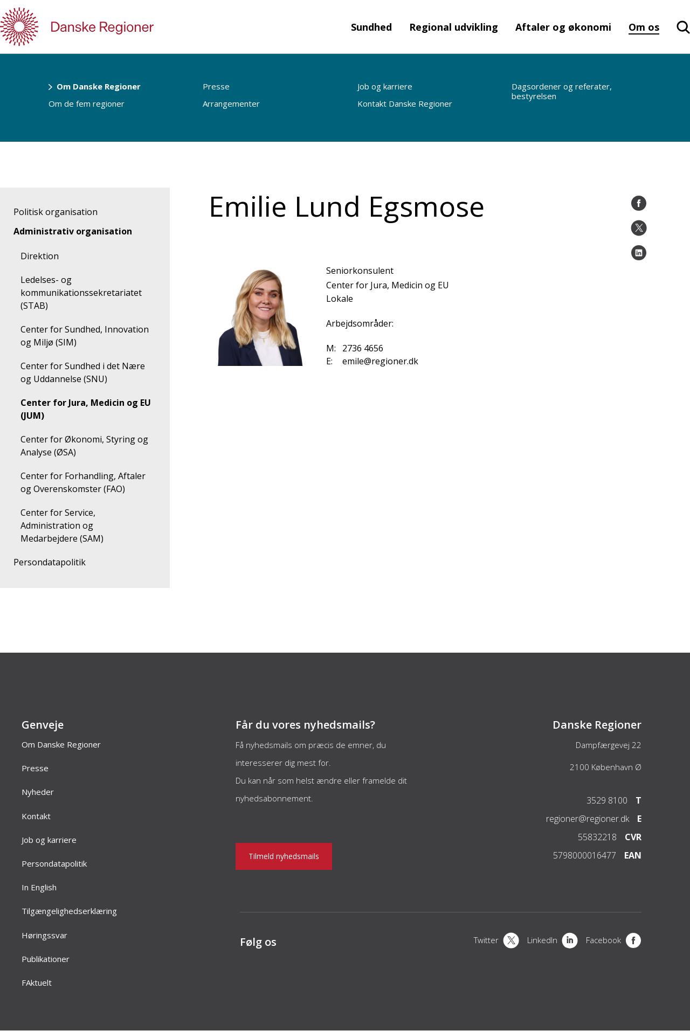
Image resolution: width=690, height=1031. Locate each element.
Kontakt (36, 816)
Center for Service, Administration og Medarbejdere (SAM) (62, 525)
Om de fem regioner (87, 103)
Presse (216, 86)
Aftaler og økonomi (563, 26)
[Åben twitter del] (639, 228)
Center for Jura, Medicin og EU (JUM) (85, 409)
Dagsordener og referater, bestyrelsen (562, 91)
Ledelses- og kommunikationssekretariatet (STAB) (81, 293)
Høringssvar (44, 935)
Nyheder (38, 791)
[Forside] (108, 26)
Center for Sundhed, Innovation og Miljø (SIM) (84, 335)
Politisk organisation (55, 212)
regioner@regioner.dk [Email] (587, 819)
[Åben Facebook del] (639, 203)
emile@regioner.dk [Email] (380, 361)
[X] (496, 942)
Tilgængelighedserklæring (69, 910)
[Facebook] (613, 942)
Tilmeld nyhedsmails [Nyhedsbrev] (284, 856)
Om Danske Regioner (99, 86)
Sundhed (371, 26)
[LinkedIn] (552, 942)
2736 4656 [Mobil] (362, 348)
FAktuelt (37, 982)
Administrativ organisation (72, 231)
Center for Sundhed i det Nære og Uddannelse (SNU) (82, 372)
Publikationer (46, 958)
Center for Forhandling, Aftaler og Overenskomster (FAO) (83, 482)
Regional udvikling (453, 26)
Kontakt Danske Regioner (404, 103)
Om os (644, 26)
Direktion (39, 256)
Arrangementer (231, 103)
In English (39, 887)
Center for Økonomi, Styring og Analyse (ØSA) (84, 445)
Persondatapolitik (49, 562)
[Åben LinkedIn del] (639, 253)
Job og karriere (384, 86)
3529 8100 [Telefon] (606, 800)
